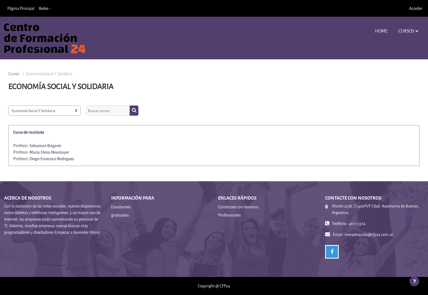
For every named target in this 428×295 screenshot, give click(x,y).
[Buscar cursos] (108, 111)
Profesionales (229, 215)
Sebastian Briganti (45, 145)
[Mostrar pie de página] (414, 281)
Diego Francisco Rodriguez (51, 158)
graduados (120, 215)
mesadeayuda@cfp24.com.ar (368, 234)
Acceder (415, 8)
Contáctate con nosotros (238, 207)
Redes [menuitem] (44, 8)
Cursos (406, 31)
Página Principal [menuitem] (20, 8)
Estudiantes (121, 207)
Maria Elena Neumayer (49, 152)
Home (381, 31)
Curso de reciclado (28, 132)
